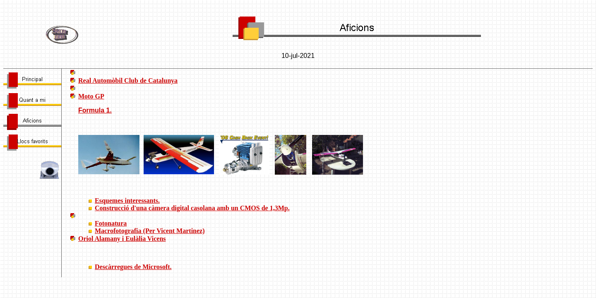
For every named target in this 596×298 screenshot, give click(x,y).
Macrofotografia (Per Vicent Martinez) (150, 230)
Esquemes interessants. (127, 200)
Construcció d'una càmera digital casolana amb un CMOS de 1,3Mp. (192, 207)
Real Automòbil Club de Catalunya (128, 80)
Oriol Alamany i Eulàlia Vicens (122, 238)
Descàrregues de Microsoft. (133, 266)
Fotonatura (111, 223)
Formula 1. (95, 110)
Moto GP (91, 96)
